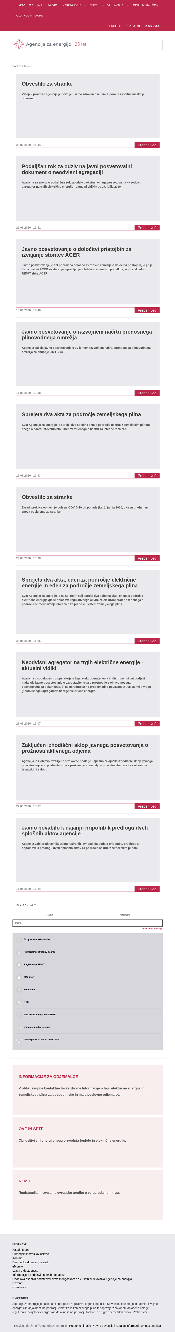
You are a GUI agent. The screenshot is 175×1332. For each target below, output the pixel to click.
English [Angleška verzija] (115, 26)
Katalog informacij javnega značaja (138, 1325)
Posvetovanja (112, 5)
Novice (53, 5)
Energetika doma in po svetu (31, 1262)
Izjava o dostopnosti (25, 1270)
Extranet (18, 1283)
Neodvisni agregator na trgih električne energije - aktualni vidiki (82, 665)
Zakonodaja (72, 5)
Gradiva (92, 5)
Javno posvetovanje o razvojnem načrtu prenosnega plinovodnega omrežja (87, 334)
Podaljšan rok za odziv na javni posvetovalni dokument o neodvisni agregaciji (77, 169)
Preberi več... (141, 1312)
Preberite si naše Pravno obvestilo (91, 1325)
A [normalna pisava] (130, 26)
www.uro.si (20, 1287)
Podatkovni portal (29, 15)
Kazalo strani (21, 1249)
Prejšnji (50, 914)
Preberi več (147, 145)
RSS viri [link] (152, 26)
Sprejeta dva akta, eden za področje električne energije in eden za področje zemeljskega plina (80, 582)
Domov (20, 5)
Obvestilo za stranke (47, 84)
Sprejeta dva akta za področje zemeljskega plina (81, 414)
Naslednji (125, 914)
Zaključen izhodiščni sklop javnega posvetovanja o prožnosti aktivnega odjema (85, 748)
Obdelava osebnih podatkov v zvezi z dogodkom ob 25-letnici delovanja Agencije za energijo (72, 1279)
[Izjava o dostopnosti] (138, 26)
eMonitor (18, 1266)
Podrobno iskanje (152, 928)
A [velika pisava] (134, 26)
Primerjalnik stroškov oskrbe (31, 1254)
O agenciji (36, 5)
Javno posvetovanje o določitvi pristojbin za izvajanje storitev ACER (76, 252)
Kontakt (17, 1258)
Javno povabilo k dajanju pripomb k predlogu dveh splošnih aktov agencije (85, 830)
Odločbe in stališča (142, 5)
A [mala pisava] (126, 26)
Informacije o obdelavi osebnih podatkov (39, 1274)
